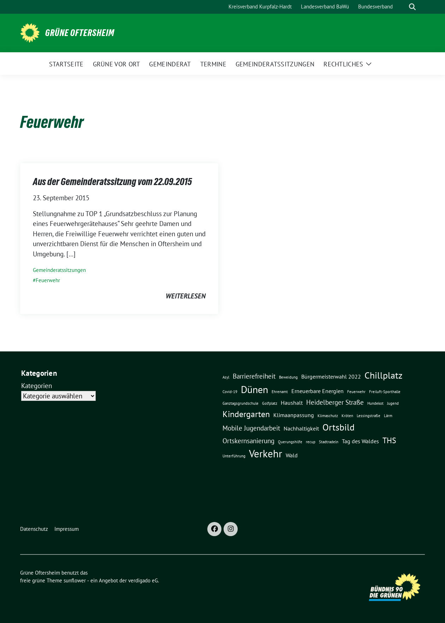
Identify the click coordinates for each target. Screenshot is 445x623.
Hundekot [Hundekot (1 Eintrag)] (375, 403)
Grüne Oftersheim (79, 33)
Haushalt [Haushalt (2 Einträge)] (292, 402)
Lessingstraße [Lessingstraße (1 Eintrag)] (368, 415)
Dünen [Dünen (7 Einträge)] (254, 389)
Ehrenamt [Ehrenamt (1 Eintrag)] (280, 391)
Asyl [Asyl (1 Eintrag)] (225, 377)
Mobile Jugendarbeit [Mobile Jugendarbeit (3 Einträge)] (251, 427)
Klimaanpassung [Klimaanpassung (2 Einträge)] (293, 415)
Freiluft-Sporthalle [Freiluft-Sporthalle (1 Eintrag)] (384, 391)
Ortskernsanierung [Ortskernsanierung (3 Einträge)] (248, 440)
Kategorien (36, 385)
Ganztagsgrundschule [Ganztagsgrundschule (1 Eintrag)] (240, 403)
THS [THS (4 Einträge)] (389, 440)
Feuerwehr (48, 280)
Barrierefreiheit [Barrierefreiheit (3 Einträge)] (254, 376)
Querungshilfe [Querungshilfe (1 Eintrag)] (290, 441)
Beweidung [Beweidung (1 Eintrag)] (288, 377)
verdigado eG (143, 580)
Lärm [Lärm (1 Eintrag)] (388, 415)
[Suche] (402, 7)
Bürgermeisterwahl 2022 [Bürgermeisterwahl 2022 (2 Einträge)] (331, 376)
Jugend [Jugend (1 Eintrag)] (393, 403)
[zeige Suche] (412, 7)
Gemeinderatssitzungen (59, 270)
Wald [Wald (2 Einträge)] (292, 455)
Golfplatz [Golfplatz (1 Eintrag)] (269, 403)
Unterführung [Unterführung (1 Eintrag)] (233, 455)
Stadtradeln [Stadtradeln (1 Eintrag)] (328, 441)
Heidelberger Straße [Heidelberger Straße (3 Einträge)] (335, 402)
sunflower (75, 580)
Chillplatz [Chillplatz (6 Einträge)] (383, 375)
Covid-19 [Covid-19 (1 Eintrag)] (229, 391)
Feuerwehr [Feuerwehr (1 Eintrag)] (356, 391)
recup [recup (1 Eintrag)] (310, 441)
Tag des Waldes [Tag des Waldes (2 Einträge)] (360, 441)
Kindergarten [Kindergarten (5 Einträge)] (246, 414)
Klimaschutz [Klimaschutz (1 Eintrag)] (328, 415)
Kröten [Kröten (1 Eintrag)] (347, 415)
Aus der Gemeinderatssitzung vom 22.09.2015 (112, 181)
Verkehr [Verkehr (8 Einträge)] (265, 453)
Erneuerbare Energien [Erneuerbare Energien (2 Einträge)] (317, 390)
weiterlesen (186, 296)
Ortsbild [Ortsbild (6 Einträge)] (338, 427)
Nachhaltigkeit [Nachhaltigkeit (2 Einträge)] (301, 428)
